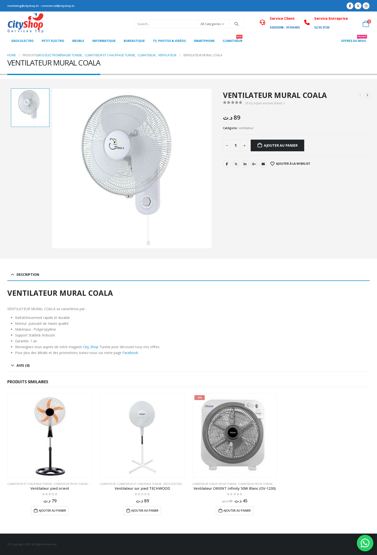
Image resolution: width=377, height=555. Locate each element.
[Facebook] (350, 5)
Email (263, 164)
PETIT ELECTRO (53, 41)
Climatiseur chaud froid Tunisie (214, 484)
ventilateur (246, 128)
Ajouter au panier (280, 145)
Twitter (236, 164)
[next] (367, 95)
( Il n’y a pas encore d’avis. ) (265, 103)
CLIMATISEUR (232, 39)
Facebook (227, 164)
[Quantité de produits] (235, 145)
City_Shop (90, 346)
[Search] (236, 24)
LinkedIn (245, 164)
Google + (254, 164)
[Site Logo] (25, 24)
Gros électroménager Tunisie (183, 484)
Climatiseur (108, 484)
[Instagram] (366, 5)
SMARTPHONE (204, 41)
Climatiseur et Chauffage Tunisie (29, 484)
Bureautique (134, 41)
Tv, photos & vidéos (169, 41)
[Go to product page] (50, 435)
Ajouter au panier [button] (52, 510)
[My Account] (355, 24)
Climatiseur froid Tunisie (70, 484)
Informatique (104, 41)
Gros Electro (22, 41)
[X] (358, 5)
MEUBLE (78, 41)
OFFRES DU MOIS (354, 39)
